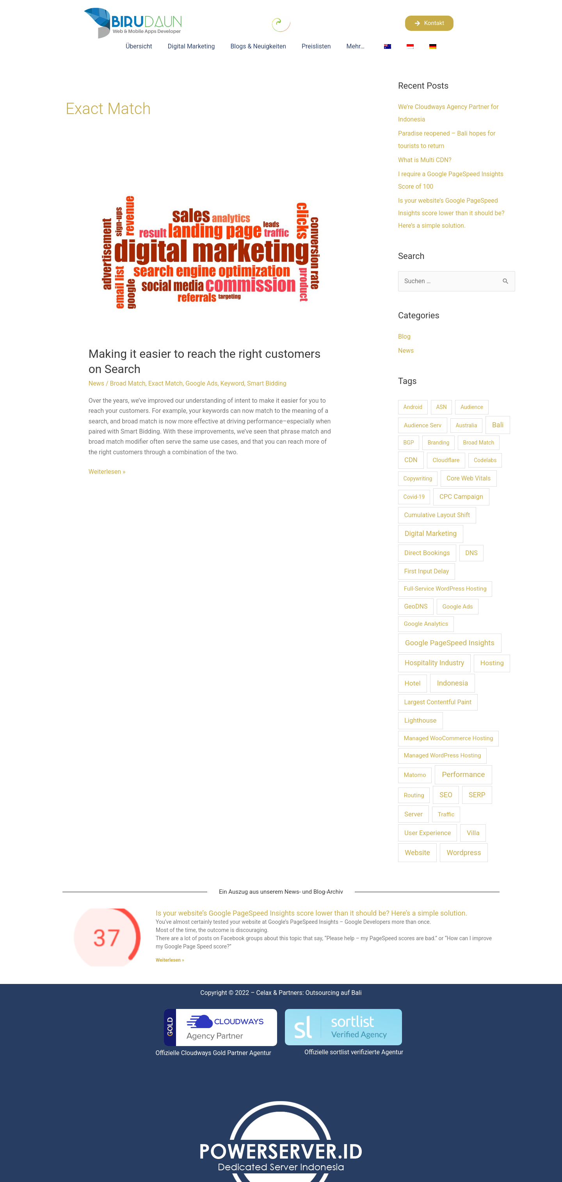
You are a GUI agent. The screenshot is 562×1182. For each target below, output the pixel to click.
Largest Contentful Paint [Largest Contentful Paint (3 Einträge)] (437, 702)
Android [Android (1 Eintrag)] (413, 407)
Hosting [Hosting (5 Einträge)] (492, 663)
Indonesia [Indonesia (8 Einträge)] (452, 683)
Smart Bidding (266, 383)
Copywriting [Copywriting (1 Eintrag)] (418, 478)
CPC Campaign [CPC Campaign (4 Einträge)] (461, 496)
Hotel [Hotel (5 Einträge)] (413, 683)
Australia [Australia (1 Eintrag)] (466, 425)
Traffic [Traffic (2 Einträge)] (446, 814)
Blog (404, 336)
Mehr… (357, 46)
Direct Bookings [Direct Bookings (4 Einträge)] (427, 553)
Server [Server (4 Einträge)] (413, 814)
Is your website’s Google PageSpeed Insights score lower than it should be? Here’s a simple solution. (451, 213)
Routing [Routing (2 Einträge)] (414, 795)
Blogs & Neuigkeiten (258, 46)
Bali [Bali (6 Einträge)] (497, 425)
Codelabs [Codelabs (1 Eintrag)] (485, 460)
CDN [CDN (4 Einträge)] (411, 460)
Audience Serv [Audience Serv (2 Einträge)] (422, 425)
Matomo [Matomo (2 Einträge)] (415, 774)
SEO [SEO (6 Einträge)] (445, 795)
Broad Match (127, 383)
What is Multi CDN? (425, 160)
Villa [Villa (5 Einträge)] (473, 833)
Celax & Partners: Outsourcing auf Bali (309, 992)
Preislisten (316, 46)
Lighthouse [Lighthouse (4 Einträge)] (420, 720)
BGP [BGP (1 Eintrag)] (409, 442)
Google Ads (201, 383)
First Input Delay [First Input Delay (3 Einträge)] (426, 571)
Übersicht (139, 46)
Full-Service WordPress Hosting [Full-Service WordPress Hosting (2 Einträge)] (445, 588)
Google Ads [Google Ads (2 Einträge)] (457, 606)
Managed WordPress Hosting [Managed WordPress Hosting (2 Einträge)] (442, 755)
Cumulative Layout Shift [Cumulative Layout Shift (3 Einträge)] (437, 515)
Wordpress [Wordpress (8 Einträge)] (464, 852)
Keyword (232, 383)
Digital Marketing (191, 46)
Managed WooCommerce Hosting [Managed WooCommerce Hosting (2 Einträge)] (448, 738)
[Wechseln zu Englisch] (387, 46)
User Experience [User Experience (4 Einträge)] (427, 833)
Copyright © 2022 (224, 992)
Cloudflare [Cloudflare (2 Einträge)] (445, 460)
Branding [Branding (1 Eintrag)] (438, 442)
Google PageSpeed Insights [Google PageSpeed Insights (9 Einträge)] (449, 643)
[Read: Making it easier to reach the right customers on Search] (211, 255)
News (96, 383)
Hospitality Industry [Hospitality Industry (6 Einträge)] (434, 663)
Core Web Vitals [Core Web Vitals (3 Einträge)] (468, 478)
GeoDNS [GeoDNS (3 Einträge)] (415, 606)
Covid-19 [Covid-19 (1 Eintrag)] (414, 497)
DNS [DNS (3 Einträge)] (471, 553)
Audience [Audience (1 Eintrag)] (472, 407)
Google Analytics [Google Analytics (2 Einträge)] (426, 623)
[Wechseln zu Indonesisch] (410, 46)
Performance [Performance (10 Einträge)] (463, 774)
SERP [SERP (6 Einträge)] (477, 795)
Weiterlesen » (107, 471)
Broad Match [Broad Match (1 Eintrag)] (478, 442)
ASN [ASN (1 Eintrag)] (441, 407)
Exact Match (165, 383)
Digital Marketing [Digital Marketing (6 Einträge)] (431, 533)
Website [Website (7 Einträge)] (417, 852)
